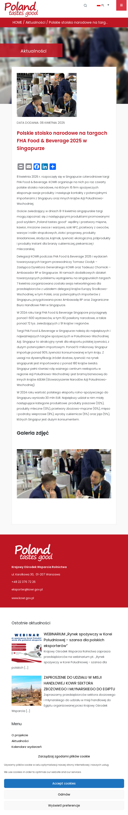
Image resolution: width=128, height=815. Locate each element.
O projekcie (20, 735)
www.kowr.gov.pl (23, 598)
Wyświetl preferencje (64, 805)
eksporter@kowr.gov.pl (27, 589)
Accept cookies (64, 783)
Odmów (64, 794)
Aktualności (20, 741)
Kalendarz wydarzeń (27, 747)
